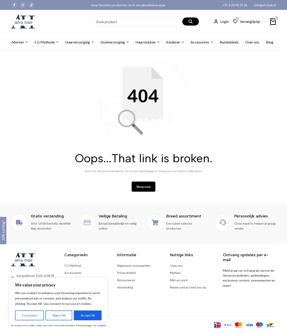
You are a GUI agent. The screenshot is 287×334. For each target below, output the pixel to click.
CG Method (72, 266)
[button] (246, 21)
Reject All (58, 315)
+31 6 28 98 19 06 (234, 5)
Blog (269, 42)
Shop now (143, 187)
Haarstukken (145, 42)
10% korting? (3, 230)
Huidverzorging (112, 42)
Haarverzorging (77, 42)
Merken (18, 42)
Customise (29, 315)
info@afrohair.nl (265, 5)
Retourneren (126, 280)
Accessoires (200, 42)
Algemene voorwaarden (133, 266)
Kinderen (173, 42)
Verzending (125, 288)
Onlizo (101, 325)
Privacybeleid (126, 273)
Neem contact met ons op (188, 288)
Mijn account (179, 280)
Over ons (252, 42)
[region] (58, 301)
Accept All (87, 315)
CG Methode (45, 42)
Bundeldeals (229, 42)
